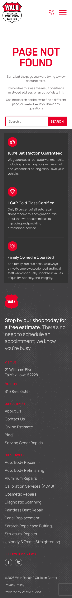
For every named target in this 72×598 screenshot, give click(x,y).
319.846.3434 (16, 391)
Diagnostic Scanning (23, 502)
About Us (13, 411)
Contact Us (15, 419)
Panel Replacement (22, 518)
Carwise (18, 561)
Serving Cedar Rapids (24, 442)
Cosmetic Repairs (20, 494)
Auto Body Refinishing (24, 470)
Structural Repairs (21, 533)
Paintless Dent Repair (24, 510)
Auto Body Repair (20, 462)
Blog (9, 434)
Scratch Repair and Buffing (28, 525)
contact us (31, 104)
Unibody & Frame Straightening (32, 541)
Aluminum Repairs (21, 478)
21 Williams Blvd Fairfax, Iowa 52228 (21, 372)
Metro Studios (31, 592)
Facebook (8, 561)
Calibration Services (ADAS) (29, 486)
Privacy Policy (14, 585)
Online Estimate (19, 427)
